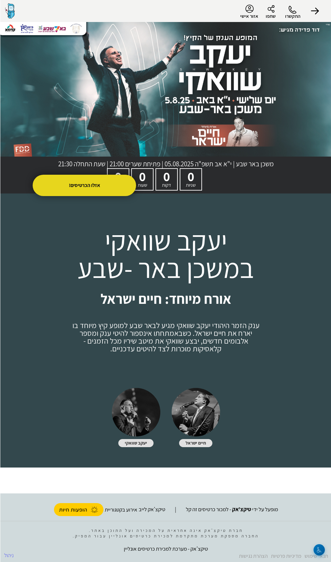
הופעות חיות (78, 509)
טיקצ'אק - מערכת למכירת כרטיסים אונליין (165, 548)
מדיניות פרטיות (286, 555)
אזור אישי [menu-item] (249, 11)
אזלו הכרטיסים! (84, 185)
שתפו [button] (270, 16)
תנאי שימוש (316, 555)
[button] (315, 11)
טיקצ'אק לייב (151, 509)
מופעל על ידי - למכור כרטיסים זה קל (232, 509)
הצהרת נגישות (253, 555)
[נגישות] (319, 550)
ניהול (8, 555)
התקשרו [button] (292, 16)
